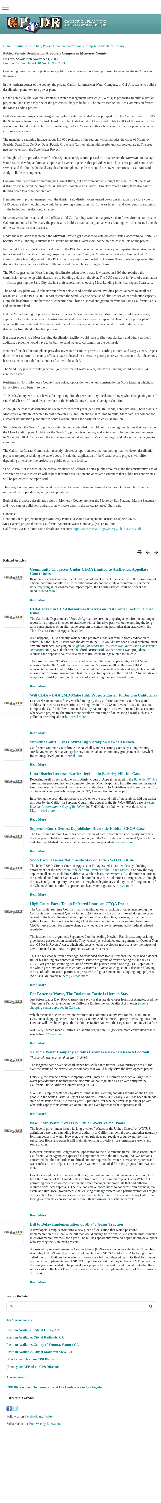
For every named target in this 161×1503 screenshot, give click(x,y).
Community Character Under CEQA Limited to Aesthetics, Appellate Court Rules (89, 571)
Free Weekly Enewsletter (45, 1423)
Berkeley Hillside (145, 779)
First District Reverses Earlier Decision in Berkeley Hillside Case (85, 774)
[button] (140, 552)
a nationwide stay (122, 865)
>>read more (47, 591)
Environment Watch (16, 63)
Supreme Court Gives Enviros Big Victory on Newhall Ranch (82, 742)
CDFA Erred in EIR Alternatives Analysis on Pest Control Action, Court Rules (91, 611)
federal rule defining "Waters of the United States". (96, 870)
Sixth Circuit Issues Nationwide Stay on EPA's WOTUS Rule (82, 860)
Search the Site (17, 1296)
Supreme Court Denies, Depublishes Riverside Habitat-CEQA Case (87, 828)
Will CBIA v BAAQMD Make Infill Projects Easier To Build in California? (93, 695)
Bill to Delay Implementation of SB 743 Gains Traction (76, 1224)
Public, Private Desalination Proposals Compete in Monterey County (79, 46)
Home (7, 46)
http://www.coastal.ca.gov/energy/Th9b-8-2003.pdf (107, 529)
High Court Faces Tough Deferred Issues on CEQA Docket (80, 904)
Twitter (49, 1416)
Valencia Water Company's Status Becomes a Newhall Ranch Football (89, 1052)
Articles (22, 46)
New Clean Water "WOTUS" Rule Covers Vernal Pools (77, 1123)
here (65, 976)
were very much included (88, 1195)
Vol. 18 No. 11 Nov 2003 (48, 63)
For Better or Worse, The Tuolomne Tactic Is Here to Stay (79, 994)
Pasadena (85, 1269)
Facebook (31, 1416)
